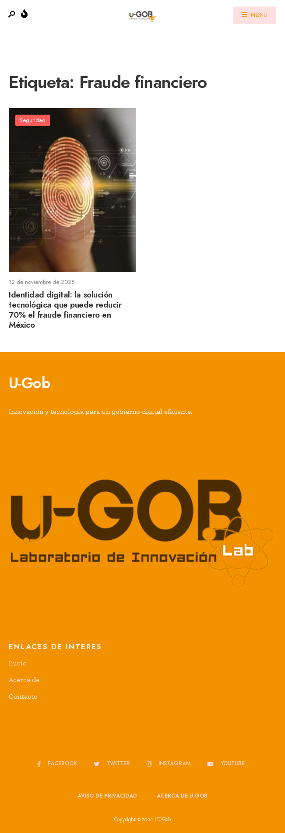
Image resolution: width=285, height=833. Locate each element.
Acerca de (24, 680)
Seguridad (33, 120)
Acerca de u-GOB (182, 796)
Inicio (18, 663)
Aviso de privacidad (107, 796)
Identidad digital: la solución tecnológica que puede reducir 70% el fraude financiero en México (65, 310)
